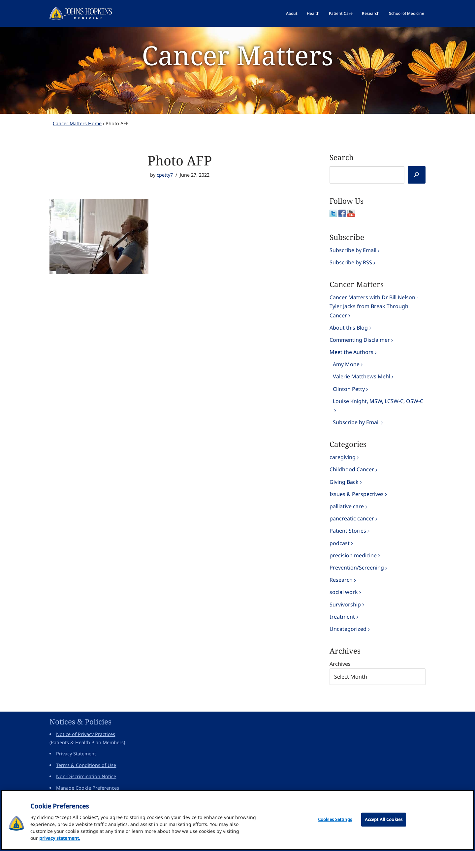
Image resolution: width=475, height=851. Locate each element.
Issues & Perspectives (357, 494)
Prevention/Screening (357, 567)
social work (344, 592)
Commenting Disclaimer (360, 339)
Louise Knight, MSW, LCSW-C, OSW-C (378, 401)
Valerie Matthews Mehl (361, 376)
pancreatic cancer (352, 518)
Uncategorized (348, 628)
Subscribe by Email (353, 250)
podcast (340, 543)
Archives (340, 663)
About (292, 13)
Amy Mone (346, 364)
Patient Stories (348, 530)
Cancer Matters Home (77, 123)
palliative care (347, 506)
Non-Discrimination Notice (86, 776)
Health (313, 13)
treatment (342, 616)
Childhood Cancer (352, 469)
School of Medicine (406, 13)
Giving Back (344, 481)
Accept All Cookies (383, 822)
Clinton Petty (349, 389)
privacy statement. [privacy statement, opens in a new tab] (59, 840)
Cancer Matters (237, 55)
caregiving (343, 457)
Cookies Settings (335, 822)
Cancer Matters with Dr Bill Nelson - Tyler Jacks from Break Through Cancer (374, 306)
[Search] (417, 175)
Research (371, 13)
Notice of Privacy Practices (85, 734)
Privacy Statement (76, 753)
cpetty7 (165, 175)
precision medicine (353, 555)
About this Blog (349, 327)
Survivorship (345, 604)
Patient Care (341, 13)
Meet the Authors (351, 352)
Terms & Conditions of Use (86, 765)
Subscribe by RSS (351, 262)
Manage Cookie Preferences (87, 788)
